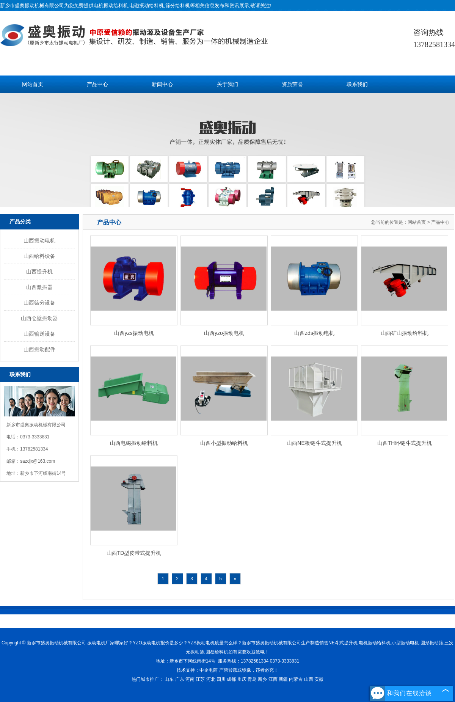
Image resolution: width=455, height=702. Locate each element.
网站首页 (32, 84)
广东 (179, 679)
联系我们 (357, 84)
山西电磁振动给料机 (134, 443)
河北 (210, 679)
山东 (169, 679)
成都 (231, 679)
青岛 (252, 679)
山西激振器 (39, 287)
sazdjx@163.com (37, 461)
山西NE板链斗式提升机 (314, 443)
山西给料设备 (39, 256)
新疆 (283, 679)
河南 (190, 679)
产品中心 (97, 84)
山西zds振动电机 (314, 333)
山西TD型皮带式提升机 (134, 553)
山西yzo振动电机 (224, 333)
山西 (308, 679)
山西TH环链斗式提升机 (404, 443)
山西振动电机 (39, 240)
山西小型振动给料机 (224, 443)
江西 (273, 679)
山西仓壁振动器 (39, 318)
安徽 (318, 679)
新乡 (262, 679)
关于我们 (227, 84)
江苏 (200, 679)
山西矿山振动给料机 (404, 333)
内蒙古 (296, 679)
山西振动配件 (39, 349)
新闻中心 (162, 84)
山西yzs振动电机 (134, 333)
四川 (221, 679)
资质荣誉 (292, 84)
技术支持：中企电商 (197, 670)
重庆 (241, 679)
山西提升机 (39, 272)
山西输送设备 (39, 334)
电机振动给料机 (111, 5)
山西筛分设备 (39, 303)
